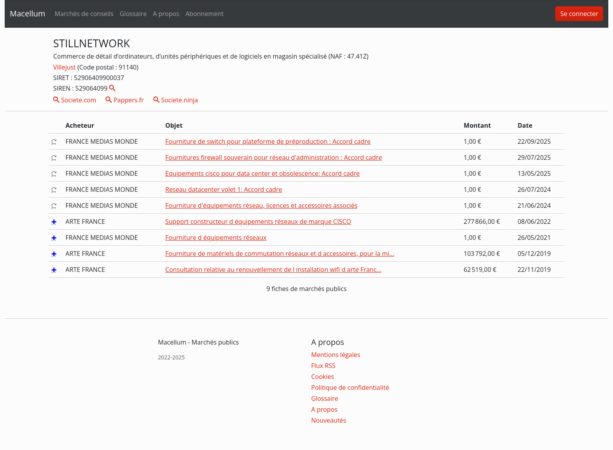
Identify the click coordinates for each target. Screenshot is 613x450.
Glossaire (133, 13)
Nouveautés (328, 420)
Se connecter (579, 13)
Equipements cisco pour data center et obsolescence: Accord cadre (262, 173)
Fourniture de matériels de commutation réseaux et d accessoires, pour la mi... (279, 253)
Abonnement (204, 13)
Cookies (322, 376)
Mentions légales (335, 354)
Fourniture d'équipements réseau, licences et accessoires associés (261, 205)
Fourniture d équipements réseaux (216, 237)
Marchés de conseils (84, 13)
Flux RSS (323, 365)
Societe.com (74, 100)
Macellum (27, 13)
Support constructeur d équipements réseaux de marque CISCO (258, 221)
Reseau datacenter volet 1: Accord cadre (223, 189)
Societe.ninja (175, 100)
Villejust (65, 67)
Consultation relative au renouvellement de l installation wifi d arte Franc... (273, 269)
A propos (166, 13)
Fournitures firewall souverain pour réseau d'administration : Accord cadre (273, 157)
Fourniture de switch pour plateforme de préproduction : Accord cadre (268, 141)
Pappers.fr (125, 100)
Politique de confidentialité (350, 387)
